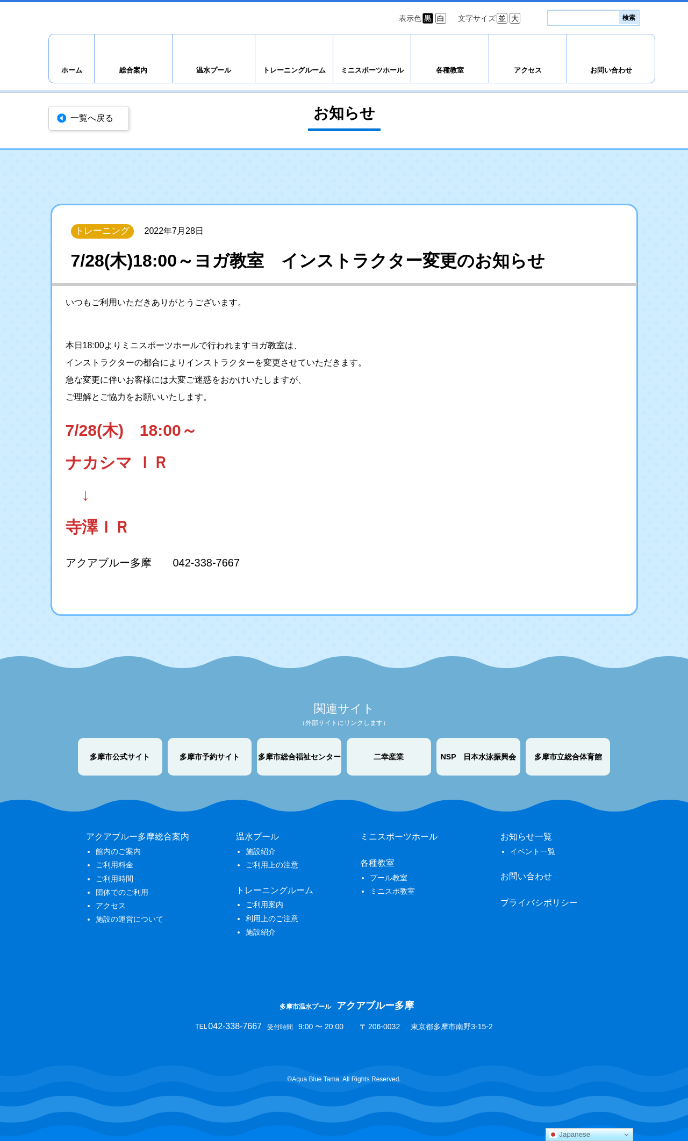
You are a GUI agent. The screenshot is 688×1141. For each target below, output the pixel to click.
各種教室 (450, 70)
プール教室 (388, 877)
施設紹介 (261, 851)
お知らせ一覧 (526, 836)
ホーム (71, 70)
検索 (628, 17)
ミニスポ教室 (392, 891)
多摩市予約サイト (210, 756)
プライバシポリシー (539, 902)
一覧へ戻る (91, 118)
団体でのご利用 (122, 892)
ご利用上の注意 (272, 864)
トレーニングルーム (294, 70)
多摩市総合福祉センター (299, 756)
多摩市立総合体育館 (568, 756)
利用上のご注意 (272, 918)
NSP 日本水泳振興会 (479, 756)
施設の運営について (129, 919)
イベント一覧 (532, 851)
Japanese (570, 1134)
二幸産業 (389, 756)
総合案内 (133, 70)
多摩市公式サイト (120, 756)
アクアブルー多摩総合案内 (137, 836)
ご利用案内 (264, 904)
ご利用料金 (114, 864)
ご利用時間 (114, 878)
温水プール (213, 70)
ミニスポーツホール (372, 70)
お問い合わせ (611, 70)
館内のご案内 (118, 851)
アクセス (528, 70)
